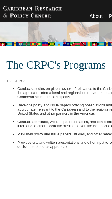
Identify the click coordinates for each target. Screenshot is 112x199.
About (96, 16)
